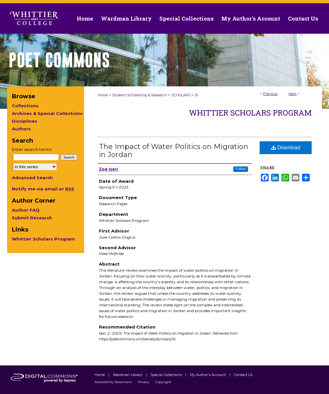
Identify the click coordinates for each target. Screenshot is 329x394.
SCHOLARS (181, 95)
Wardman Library (128, 374)
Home (103, 95)
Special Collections (166, 374)
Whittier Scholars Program (250, 113)
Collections (25, 105)
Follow (241, 169)
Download (285, 147)
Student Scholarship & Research (139, 95)
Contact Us (303, 18)
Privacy (144, 382)
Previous (270, 94)
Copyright (163, 382)
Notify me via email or (43, 188)
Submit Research (32, 217)
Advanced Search (32, 177)
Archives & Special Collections (47, 113)
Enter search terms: (32, 149)
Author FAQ (26, 210)
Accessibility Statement (113, 382)
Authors (21, 128)
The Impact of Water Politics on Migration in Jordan (173, 150)
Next (293, 94)
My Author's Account (208, 374)
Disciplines (24, 121)
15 (196, 95)
